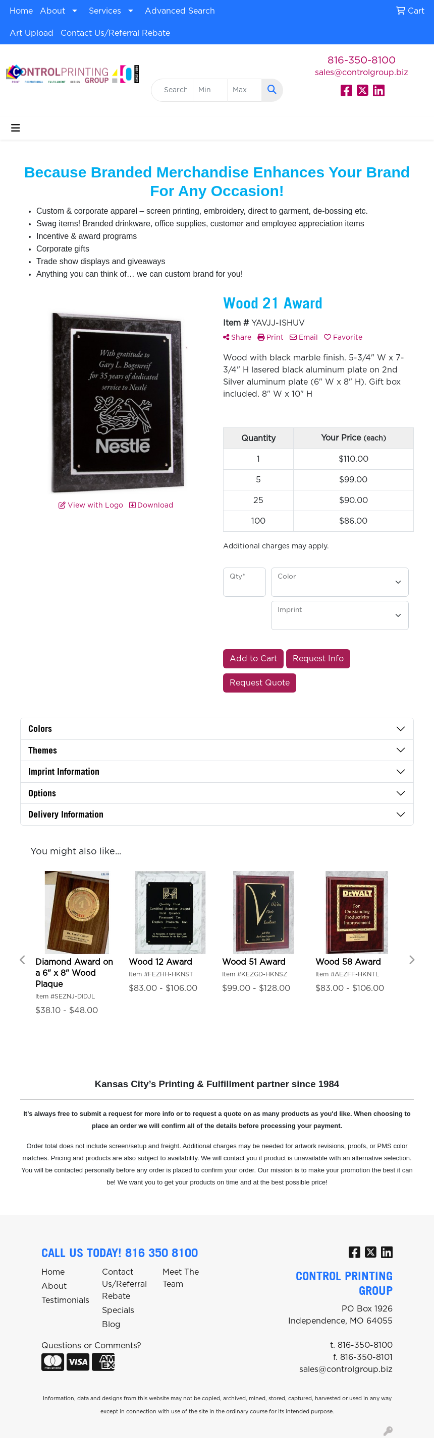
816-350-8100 (362, 60)
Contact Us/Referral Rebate (115, 33)
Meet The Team (180, 1278)
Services (105, 11)
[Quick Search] (172, 90)
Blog (111, 1325)
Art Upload (31, 33)
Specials (118, 1310)
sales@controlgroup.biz (361, 73)
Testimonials (65, 1300)
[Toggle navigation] (15, 128)
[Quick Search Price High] (244, 90)
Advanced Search (180, 11)
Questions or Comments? (91, 1346)
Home (21, 11)
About (52, 11)
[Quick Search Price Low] (210, 90)
